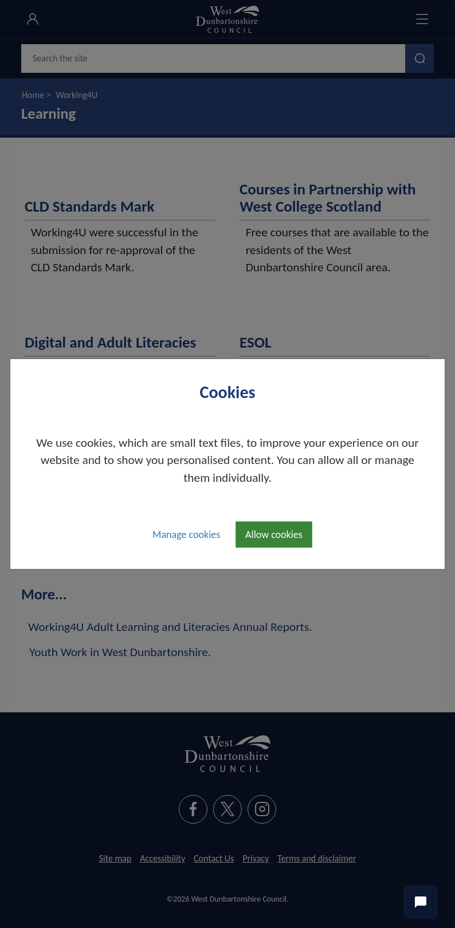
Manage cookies (186, 534)
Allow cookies (274, 534)
